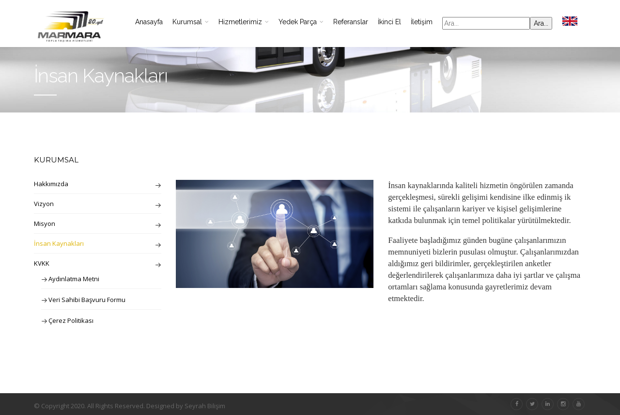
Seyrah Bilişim (205, 405)
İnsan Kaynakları (59, 243)
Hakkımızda (51, 183)
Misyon (44, 223)
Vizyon (44, 203)
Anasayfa (149, 22)
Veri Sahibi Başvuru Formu (86, 299)
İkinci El (389, 22)
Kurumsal (190, 22)
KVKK (41, 263)
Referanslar (350, 22)
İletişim (422, 22)
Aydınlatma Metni (73, 278)
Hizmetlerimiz (243, 22)
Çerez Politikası (70, 320)
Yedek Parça (301, 22)
